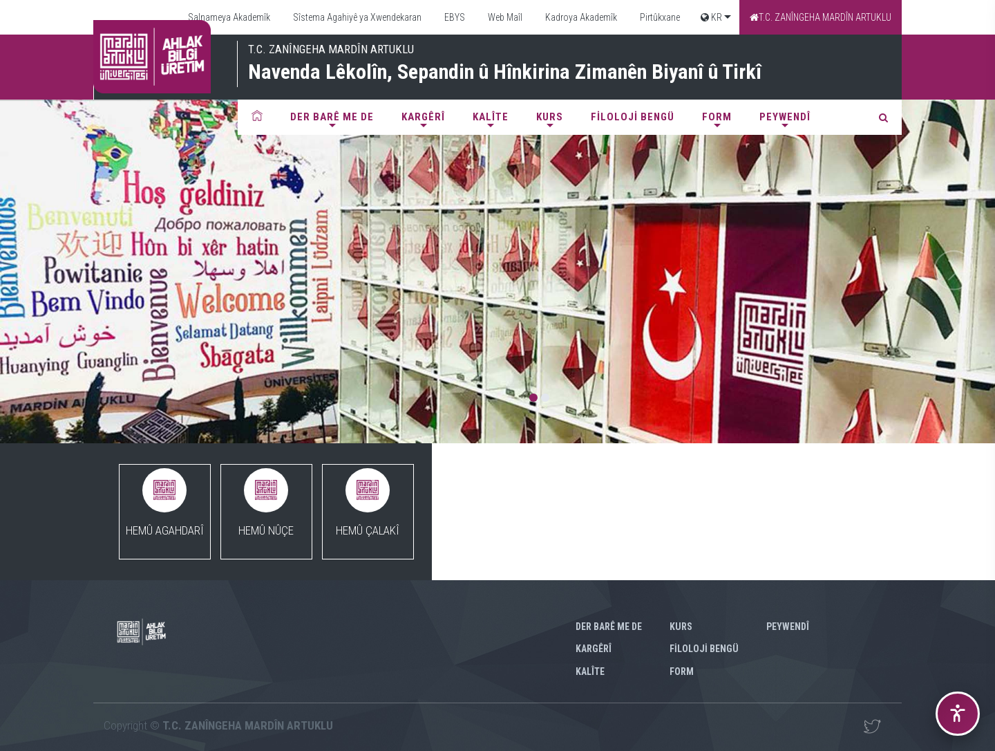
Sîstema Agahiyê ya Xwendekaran (356, 17)
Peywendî (785, 117)
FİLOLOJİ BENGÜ (632, 117)
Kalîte (491, 117)
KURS (549, 117)
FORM (717, 117)
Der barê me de (332, 117)
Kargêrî (423, 117)
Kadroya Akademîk (580, 17)
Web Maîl (504, 17)
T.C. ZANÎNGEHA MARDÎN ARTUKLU (820, 17)
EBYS (453, 17)
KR (711, 17)
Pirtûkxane (659, 17)
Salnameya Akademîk (228, 17)
